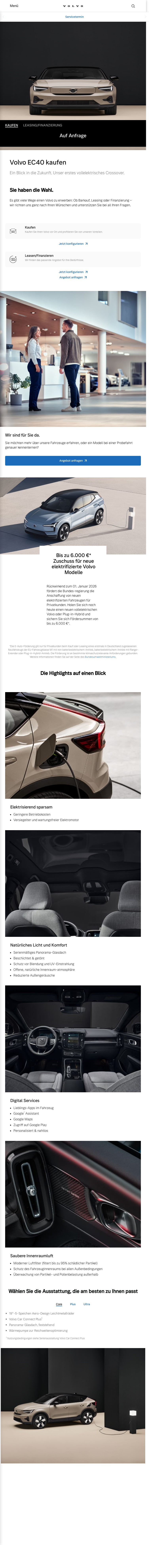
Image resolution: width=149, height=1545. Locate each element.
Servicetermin (74, 17)
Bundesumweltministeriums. (100, 657)
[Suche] (133, 6)
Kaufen (11, 125)
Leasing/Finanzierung (42, 125)
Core (59, 1304)
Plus (73, 1304)
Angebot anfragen (71, 277)
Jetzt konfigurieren (71, 244)
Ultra (87, 1304)
